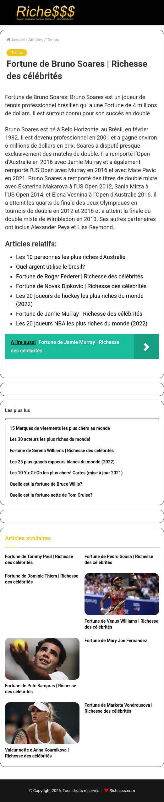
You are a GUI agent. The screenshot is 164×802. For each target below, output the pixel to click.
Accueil (16, 39)
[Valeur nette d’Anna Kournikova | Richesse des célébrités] (42, 723)
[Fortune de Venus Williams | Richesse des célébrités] (122, 594)
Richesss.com (122, 790)
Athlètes (35, 39)
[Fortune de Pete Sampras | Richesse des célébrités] (42, 659)
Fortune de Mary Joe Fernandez (116, 640)
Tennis (53, 39)
